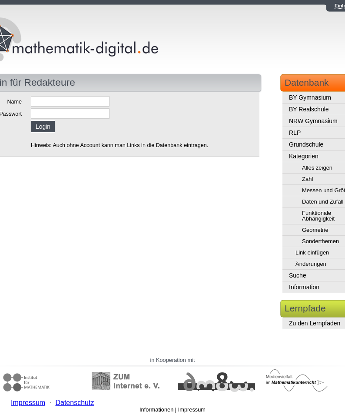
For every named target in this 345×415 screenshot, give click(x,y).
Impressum (192, 409)
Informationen (156, 409)
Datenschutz (74, 402)
